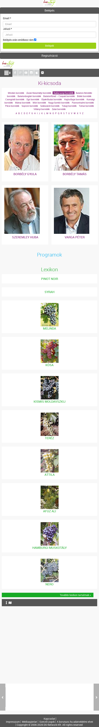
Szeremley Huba (25, 237)
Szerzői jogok (47, 722)
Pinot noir (49, 279)
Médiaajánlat (29, 722)
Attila (50, 474)
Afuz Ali (49, 511)
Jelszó (7, 29)
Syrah (49, 292)
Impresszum (13, 722)
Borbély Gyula (25, 174)
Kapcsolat (49, 718)
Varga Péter (75, 237)
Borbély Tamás (75, 174)
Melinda (49, 328)
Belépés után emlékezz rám (18, 40)
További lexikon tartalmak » (75, 595)
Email (7, 18)
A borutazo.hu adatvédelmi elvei (75, 722)
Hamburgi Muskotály (49, 548)
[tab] (49, 11)
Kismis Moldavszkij (49, 401)
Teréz (49, 438)
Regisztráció (50, 56)
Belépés (49, 10)
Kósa (49, 365)
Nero (49, 584)
